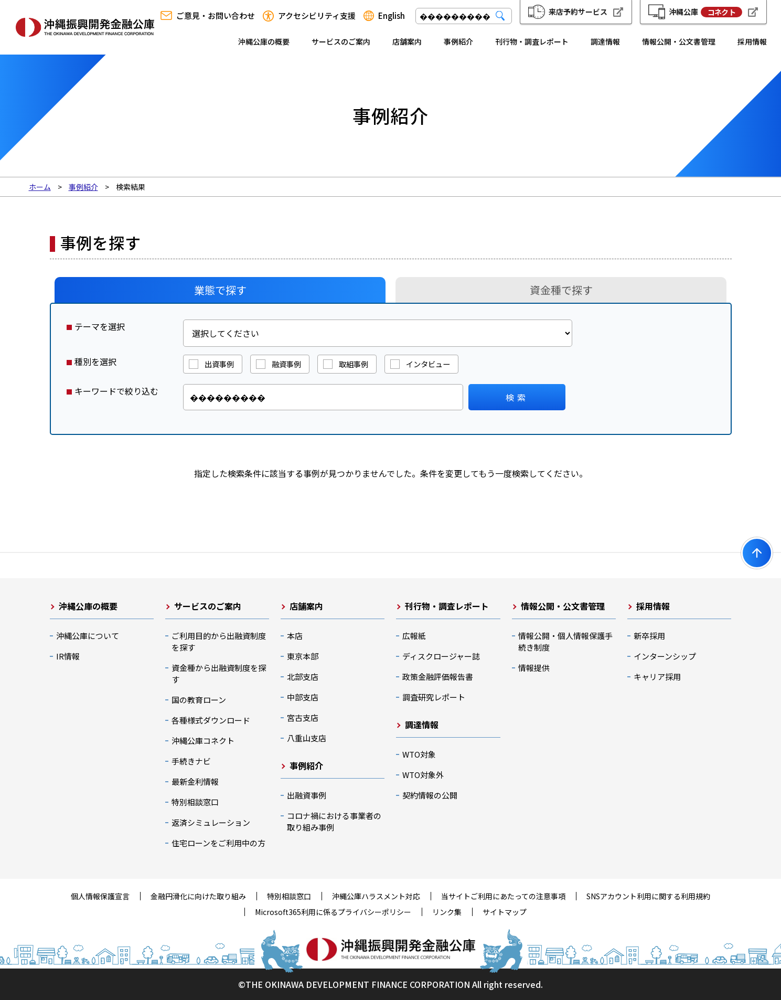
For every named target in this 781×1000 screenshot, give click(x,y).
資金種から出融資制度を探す (219, 673)
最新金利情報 (195, 781)
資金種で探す (561, 289)
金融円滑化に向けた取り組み (198, 896)
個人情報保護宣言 (100, 896)
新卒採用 (649, 635)
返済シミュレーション (211, 822)
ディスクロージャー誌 (441, 656)
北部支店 (302, 676)
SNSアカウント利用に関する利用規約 (648, 896)
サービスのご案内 (341, 41)
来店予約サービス (578, 11)
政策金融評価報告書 (437, 676)
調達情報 (605, 41)
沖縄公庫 (705, 11)
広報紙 (414, 635)
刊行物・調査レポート (532, 41)
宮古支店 (302, 717)
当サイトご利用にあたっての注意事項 (503, 896)
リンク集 (447, 912)
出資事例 (219, 363)
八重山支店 (306, 737)
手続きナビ (191, 761)
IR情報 (68, 656)
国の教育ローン (199, 699)
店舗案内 (407, 41)
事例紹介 (458, 41)
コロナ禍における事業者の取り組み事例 (334, 821)
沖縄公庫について (87, 635)
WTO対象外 (423, 774)
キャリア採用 (657, 676)
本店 (295, 635)
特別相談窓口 (195, 801)
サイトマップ (505, 912)
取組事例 (353, 363)
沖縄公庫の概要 (264, 41)
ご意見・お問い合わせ (215, 15)
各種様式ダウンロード (211, 720)
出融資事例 (306, 795)
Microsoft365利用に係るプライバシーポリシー (333, 912)
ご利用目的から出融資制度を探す (219, 641)
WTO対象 (419, 754)
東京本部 (302, 656)
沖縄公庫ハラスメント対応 (376, 896)
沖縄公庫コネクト (203, 740)
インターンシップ (665, 656)
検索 (517, 397)
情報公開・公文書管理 (678, 41)
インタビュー (428, 363)
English (391, 15)
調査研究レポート (433, 697)
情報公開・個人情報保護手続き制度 (565, 641)
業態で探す (220, 289)
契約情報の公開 (429, 795)
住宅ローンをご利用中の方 (218, 842)
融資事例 (286, 363)
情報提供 (534, 667)
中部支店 (302, 697)
